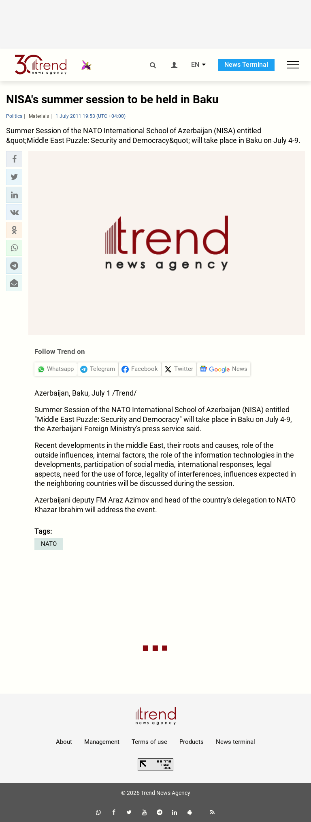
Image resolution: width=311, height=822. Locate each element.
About (64, 741)
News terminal (235, 741)
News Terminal (246, 64)
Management (101, 741)
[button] (14, 159)
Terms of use (149, 741)
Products (191, 741)
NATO (49, 543)
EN (195, 65)
